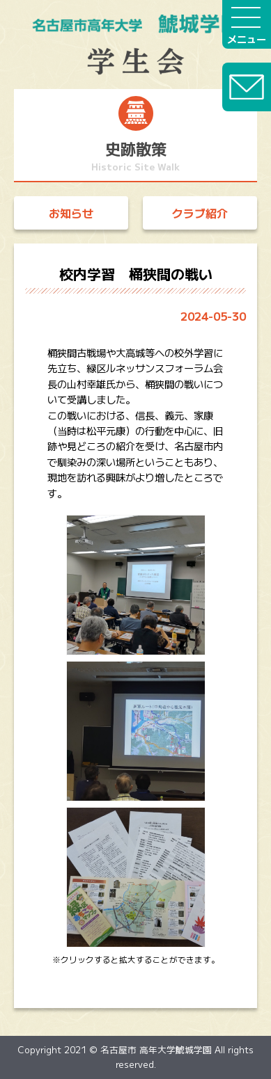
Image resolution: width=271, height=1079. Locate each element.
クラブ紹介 (200, 213)
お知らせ (71, 213)
